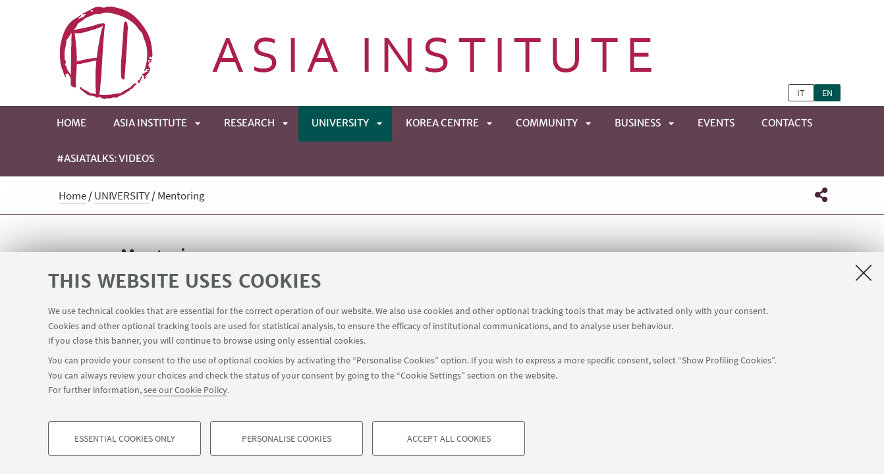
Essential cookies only (124, 438)
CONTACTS (786, 123)
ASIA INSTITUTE (150, 123)
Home (71, 123)
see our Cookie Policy (185, 390)
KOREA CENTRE (442, 123)
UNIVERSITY (340, 123)
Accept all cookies (449, 438)
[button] (821, 195)
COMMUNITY (547, 123)
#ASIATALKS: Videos (105, 158)
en (827, 93)
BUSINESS (638, 123)
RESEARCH (249, 123)
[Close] (863, 272)
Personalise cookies (286, 438)
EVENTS (716, 123)
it (801, 93)
